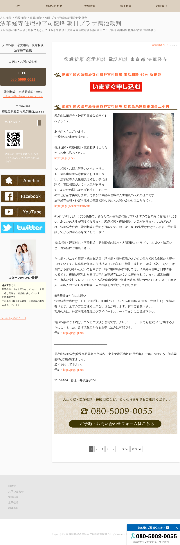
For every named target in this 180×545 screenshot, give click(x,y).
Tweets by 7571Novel (13, 318)
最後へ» (136, 449)
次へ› (125, 449)
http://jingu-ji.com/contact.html (72, 205)
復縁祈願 (90, 6)
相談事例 (162, 6)
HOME (18, 6)
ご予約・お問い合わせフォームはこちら (23, 96)
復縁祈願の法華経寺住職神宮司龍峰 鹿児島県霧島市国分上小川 (116, 106)
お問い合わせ (54, 6)
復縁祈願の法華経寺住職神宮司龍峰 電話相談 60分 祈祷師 (111, 74)
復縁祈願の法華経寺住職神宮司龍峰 (86, 534)
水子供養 (126, 6)
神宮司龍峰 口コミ (160, 45)
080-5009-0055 (22, 79)
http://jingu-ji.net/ (64, 158)
